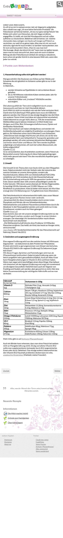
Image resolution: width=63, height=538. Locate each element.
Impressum (8, 440)
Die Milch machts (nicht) (16, 413)
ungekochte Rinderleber (13, 355)
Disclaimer (8, 442)
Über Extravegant (13, 422)
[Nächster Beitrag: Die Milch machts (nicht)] (57, 371)
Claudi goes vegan (42, 440)
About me (7, 444)
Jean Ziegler (8, 230)
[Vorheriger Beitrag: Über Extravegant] (6, 371)
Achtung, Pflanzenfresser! (32, 339)
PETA (12, 149)
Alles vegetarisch (42, 449)
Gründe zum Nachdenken (16, 418)
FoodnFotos (40, 442)
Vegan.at (13, 211)
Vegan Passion (41, 444)
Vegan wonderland (42, 451)
